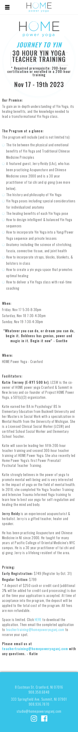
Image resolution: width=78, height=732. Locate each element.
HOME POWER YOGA (39, 7)
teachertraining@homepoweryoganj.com (35, 629)
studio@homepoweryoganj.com (39, 711)
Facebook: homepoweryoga (44, 718)
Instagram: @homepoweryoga (34, 718)
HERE (38, 619)
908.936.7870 (39, 704)
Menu (7, 7)
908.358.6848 (39, 692)
